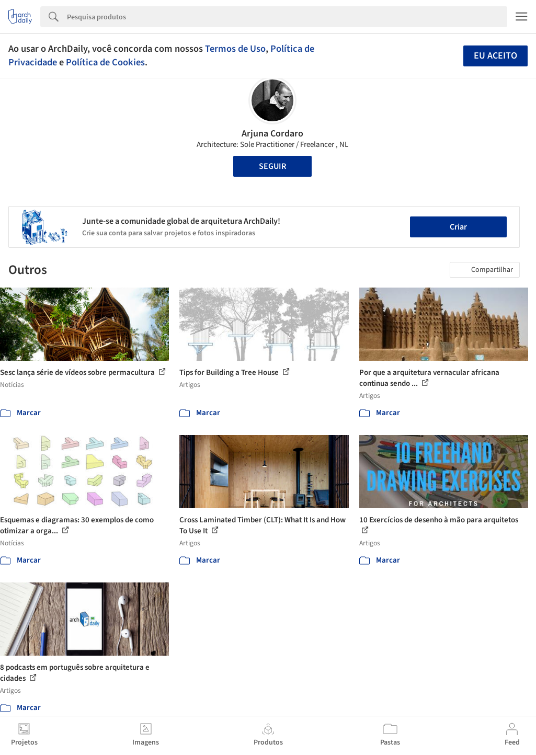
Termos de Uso (235, 48)
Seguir (272, 166)
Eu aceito (495, 55)
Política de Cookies (105, 62)
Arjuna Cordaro (272, 133)
